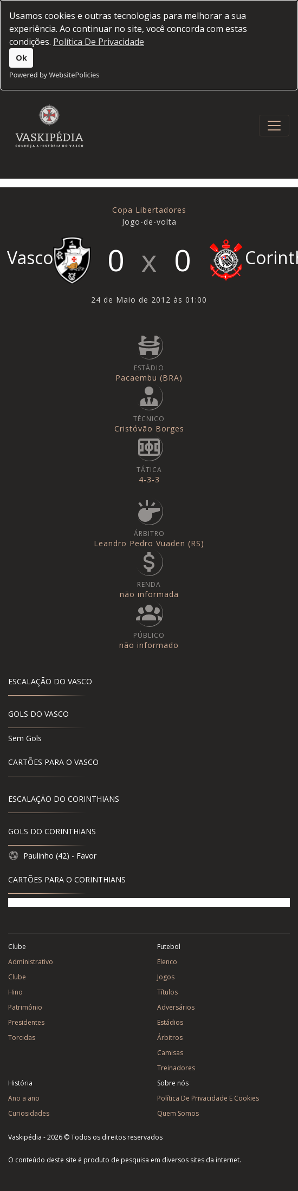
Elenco (167, 961)
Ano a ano (24, 1098)
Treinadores (176, 1067)
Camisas (170, 1052)
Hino (15, 992)
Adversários (176, 1007)
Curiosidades (28, 1113)
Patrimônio (25, 1007)
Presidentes (26, 1022)
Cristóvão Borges (149, 428)
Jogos (165, 976)
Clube (17, 976)
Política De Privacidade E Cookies (208, 1098)
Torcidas (21, 1037)
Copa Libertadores (149, 210)
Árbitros (170, 1037)
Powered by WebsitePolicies (54, 75)
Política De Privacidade (98, 42)
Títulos (167, 992)
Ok (21, 58)
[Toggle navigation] (274, 125)
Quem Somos (178, 1113)
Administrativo (30, 961)
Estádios (170, 1022)
